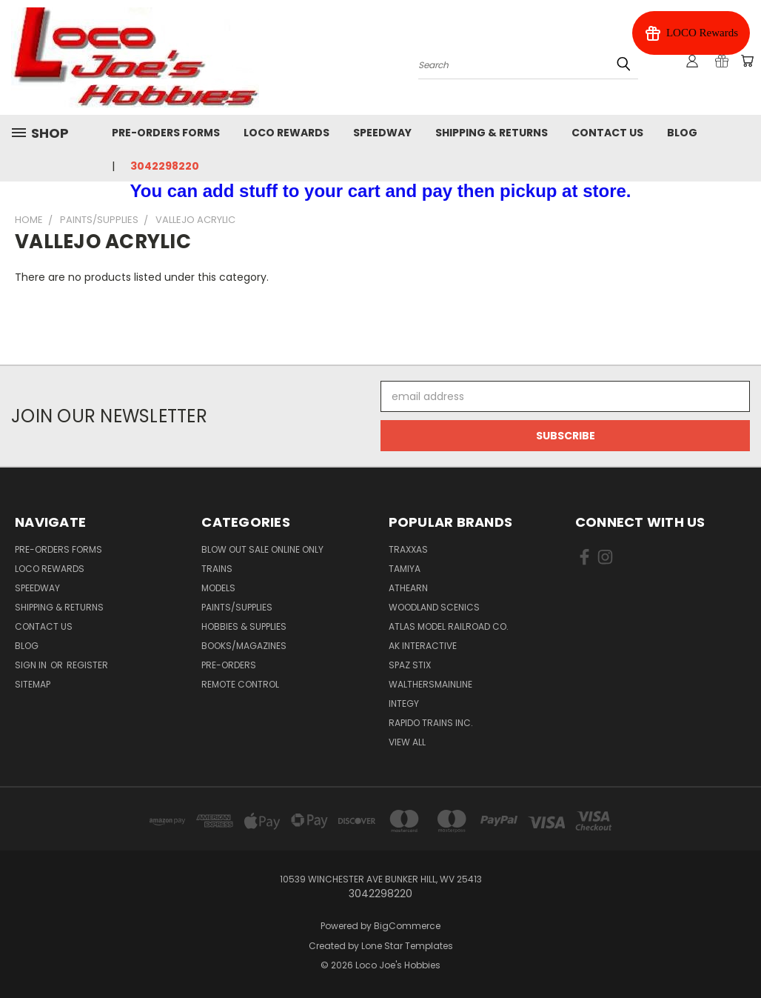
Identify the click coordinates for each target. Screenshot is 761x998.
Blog (682, 132)
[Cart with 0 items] (746, 61)
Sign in (32, 665)
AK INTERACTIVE (423, 645)
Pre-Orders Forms (166, 132)
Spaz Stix (410, 665)
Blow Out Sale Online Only (262, 549)
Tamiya (404, 568)
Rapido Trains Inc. (431, 722)
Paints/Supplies (236, 607)
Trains (216, 568)
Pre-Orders (228, 665)
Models (218, 588)
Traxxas (408, 549)
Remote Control (240, 684)
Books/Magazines (243, 645)
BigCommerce (407, 925)
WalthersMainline (430, 684)
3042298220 (164, 166)
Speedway (382, 132)
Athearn (408, 588)
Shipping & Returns (491, 132)
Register (87, 665)
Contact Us (607, 132)
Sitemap (32, 684)
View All (407, 742)
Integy (404, 703)
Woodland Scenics (434, 607)
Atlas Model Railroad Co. (449, 626)
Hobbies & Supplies (243, 626)
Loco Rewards (286, 132)
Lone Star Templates (407, 945)
